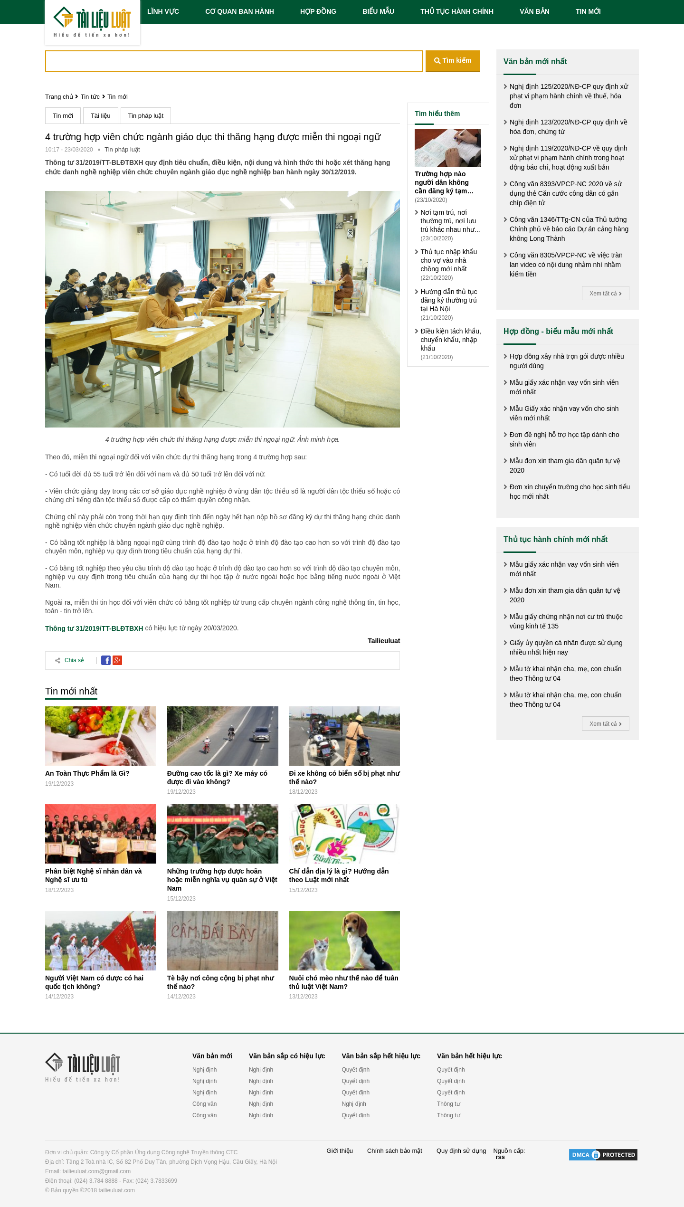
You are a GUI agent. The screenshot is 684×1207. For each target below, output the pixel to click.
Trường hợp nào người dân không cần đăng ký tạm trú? (442, 182)
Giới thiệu (340, 1151)
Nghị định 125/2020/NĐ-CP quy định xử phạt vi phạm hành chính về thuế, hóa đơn (569, 96)
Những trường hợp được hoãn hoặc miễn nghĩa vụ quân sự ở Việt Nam (222, 879)
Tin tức (90, 96)
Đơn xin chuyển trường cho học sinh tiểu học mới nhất (570, 491)
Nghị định (204, 1069)
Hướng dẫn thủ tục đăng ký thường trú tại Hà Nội (448, 300)
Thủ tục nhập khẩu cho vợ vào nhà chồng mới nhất (448, 260)
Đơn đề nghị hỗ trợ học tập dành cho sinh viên (564, 439)
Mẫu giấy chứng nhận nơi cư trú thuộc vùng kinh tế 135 (566, 621)
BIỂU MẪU (378, 11)
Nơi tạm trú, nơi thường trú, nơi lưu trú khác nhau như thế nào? (448, 221)
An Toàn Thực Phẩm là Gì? (87, 773)
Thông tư (448, 1104)
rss (500, 1157)
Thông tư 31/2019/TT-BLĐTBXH (94, 628)
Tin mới (117, 96)
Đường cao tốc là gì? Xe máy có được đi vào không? (217, 778)
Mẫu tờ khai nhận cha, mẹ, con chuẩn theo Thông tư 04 (566, 673)
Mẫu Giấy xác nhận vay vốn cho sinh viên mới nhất (564, 413)
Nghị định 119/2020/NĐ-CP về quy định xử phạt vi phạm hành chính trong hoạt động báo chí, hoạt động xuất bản (568, 157)
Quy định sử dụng (461, 1151)
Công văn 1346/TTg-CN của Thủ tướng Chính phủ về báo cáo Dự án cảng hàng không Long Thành (569, 229)
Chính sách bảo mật (394, 1151)
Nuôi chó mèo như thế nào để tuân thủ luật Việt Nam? (344, 982)
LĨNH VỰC (163, 11)
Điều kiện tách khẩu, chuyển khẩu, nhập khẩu (450, 339)
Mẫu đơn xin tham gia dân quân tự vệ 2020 (565, 465)
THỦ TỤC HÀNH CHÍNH (457, 11)
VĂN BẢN (535, 11)
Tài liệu (101, 115)
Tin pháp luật (145, 115)
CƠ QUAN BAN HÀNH (239, 11)
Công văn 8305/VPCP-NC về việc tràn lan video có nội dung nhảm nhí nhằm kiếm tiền (566, 264)
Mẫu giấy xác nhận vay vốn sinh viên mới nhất (564, 387)
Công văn (204, 1104)
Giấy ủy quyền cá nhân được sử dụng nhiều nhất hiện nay (566, 647)
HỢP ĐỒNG (318, 11)
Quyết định (356, 1069)
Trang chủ (59, 96)
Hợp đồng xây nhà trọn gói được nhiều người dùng (567, 361)
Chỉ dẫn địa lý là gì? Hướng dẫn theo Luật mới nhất (339, 875)
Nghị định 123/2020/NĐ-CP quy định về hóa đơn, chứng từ (568, 126)
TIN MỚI (588, 11)
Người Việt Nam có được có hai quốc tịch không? (94, 982)
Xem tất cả (605, 293)
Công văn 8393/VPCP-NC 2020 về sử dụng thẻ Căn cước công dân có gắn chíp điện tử (566, 193)
